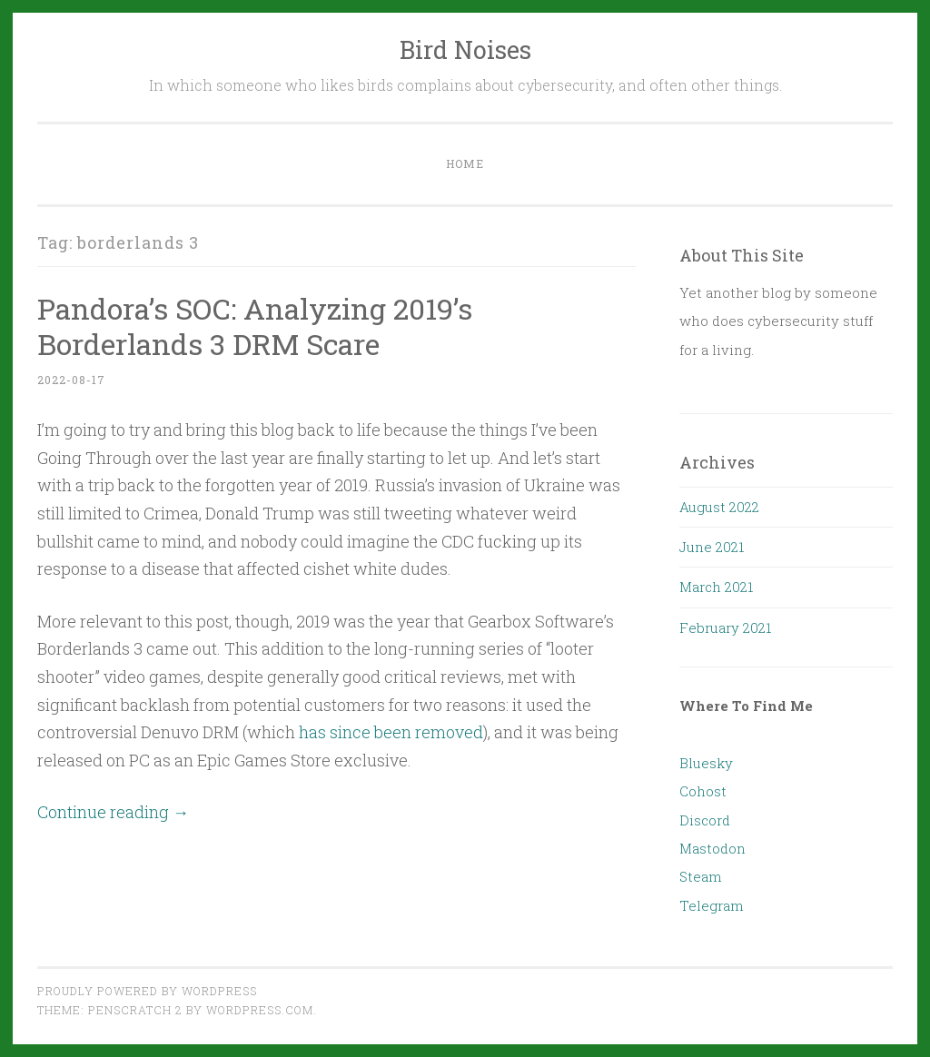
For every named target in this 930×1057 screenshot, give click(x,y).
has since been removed (391, 732)
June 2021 (711, 547)
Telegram (711, 905)
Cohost (703, 791)
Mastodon (712, 848)
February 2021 (725, 627)
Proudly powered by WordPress (147, 990)
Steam (700, 876)
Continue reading (113, 812)
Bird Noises (465, 49)
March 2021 (716, 587)
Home (465, 163)
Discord (704, 820)
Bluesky (706, 763)
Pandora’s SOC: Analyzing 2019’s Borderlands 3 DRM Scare (254, 326)
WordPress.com (259, 1010)
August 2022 (719, 507)
